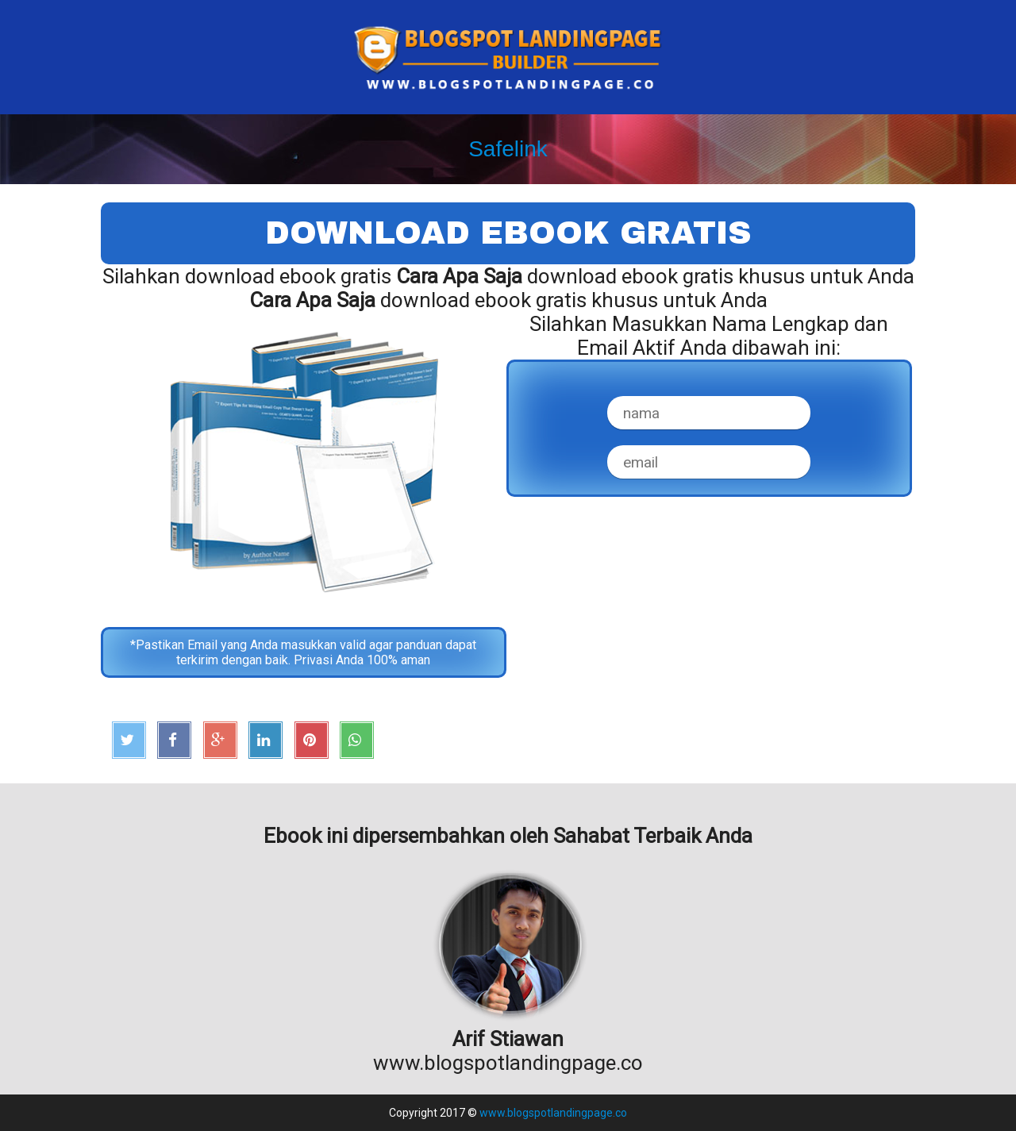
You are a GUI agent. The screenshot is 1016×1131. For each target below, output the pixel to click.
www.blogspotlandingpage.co (553, 1112)
